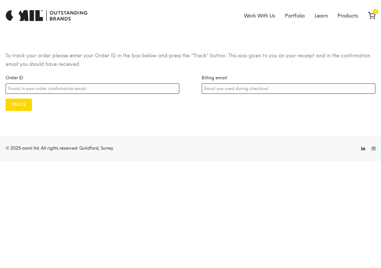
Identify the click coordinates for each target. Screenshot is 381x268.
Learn (321, 16)
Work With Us (259, 16)
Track (18, 104)
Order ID (14, 77)
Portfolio (295, 16)
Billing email (214, 77)
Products (347, 16)
